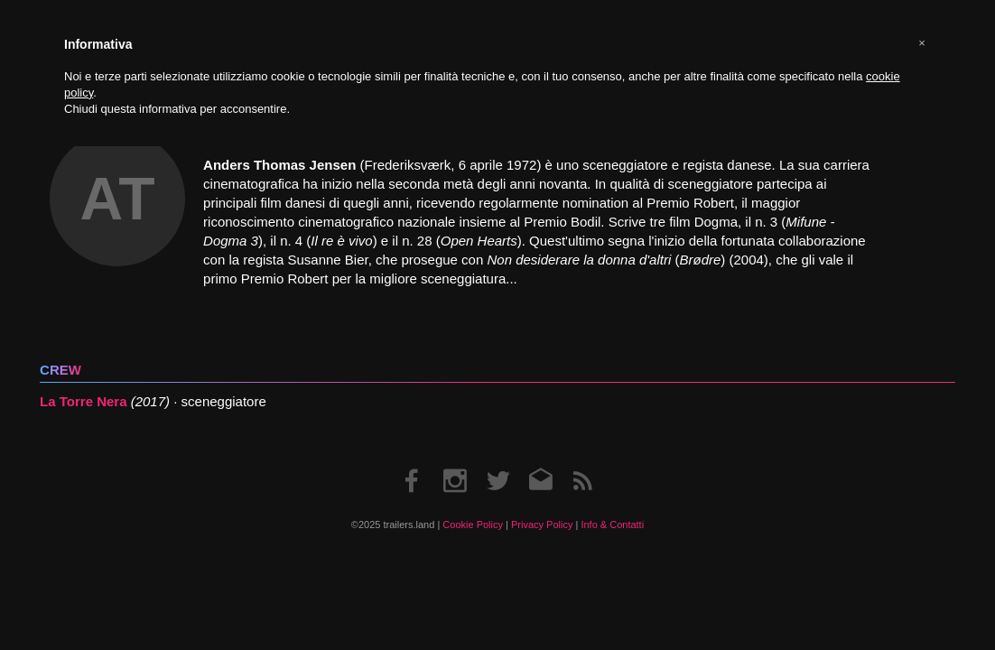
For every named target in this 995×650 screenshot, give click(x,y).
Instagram (455, 462)
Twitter (498, 462)
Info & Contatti (612, 524)
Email (540, 462)
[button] (921, 43)
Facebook (412, 462)
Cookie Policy (472, 524)
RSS (582, 462)
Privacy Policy (541, 524)
